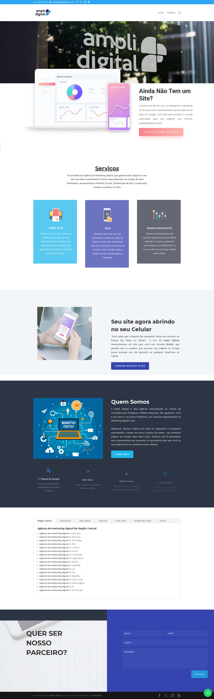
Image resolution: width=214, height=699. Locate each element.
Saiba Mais (122, 454)
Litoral (163, 520)
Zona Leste (120, 520)
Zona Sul (103, 520)
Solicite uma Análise (161, 132)
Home (161, 13)
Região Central (45, 520)
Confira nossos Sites (130, 366)
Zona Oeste (84, 520)
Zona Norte (65, 520)
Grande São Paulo (142, 520)
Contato (171, 13)
